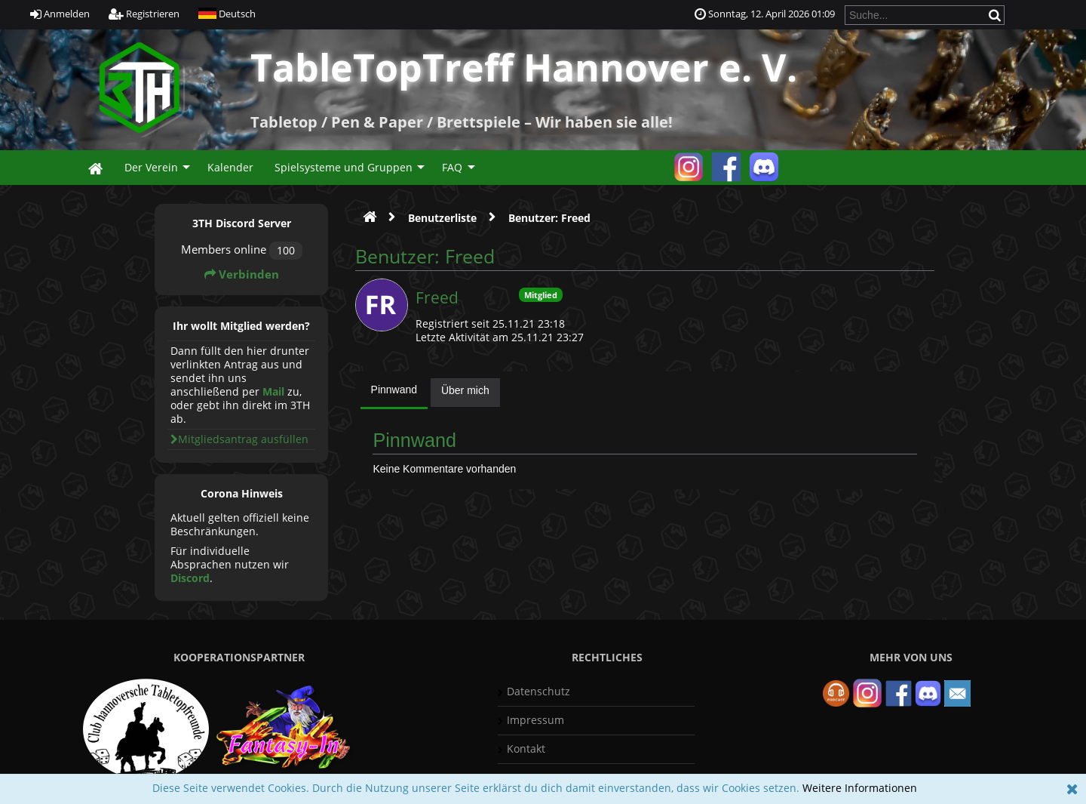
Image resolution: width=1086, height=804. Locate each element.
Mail (273, 391)
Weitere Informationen (859, 788)
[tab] (394, 393)
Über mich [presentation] (465, 390)
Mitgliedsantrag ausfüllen (239, 439)
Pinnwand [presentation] (394, 390)
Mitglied (540, 294)
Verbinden (241, 274)
